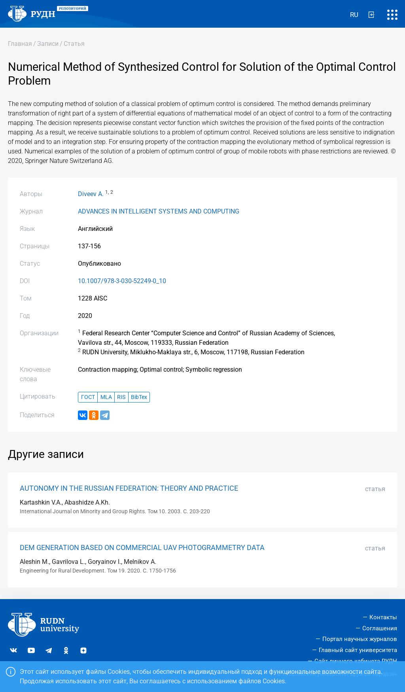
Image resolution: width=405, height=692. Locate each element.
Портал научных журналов (359, 639)
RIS (121, 397)
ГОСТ (88, 397)
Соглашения (379, 628)
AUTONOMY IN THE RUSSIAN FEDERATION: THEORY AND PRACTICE (129, 488)
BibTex (139, 397)
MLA (106, 397)
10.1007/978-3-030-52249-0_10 (122, 281)
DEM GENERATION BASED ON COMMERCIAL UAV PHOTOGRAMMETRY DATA (142, 548)
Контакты (383, 617)
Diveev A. (91, 194)
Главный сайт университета (358, 650)
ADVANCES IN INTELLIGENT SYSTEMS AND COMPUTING (158, 211)
